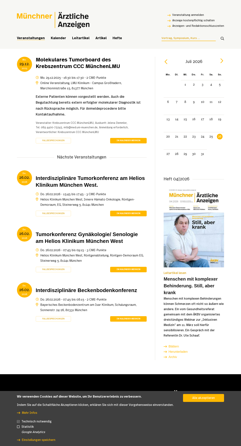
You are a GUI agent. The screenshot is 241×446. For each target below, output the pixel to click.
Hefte (117, 38)
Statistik (27, 428)
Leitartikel (80, 38)
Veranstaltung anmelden (188, 15)
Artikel (101, 38)
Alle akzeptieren (203, 399)
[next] (222, 61)
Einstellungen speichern (38, 441)
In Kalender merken (128, 140)
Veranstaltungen (31, 38)
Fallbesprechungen (53, 140)
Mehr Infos (29, 414)
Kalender (58, 38)
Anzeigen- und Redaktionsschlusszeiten (198, 25)
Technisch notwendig (36, 423)
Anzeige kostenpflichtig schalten (193, 20)
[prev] (166, 62)
